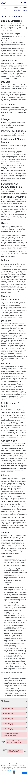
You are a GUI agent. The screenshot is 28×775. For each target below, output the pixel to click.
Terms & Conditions (10, 770)
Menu (25, 3)
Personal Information (14, 761)
